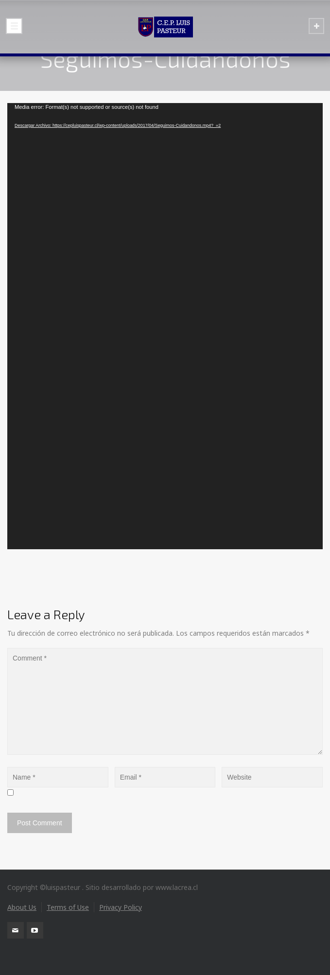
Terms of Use (68, 907)
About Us (21, 907)
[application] (165, 326)
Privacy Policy (120, 907)
